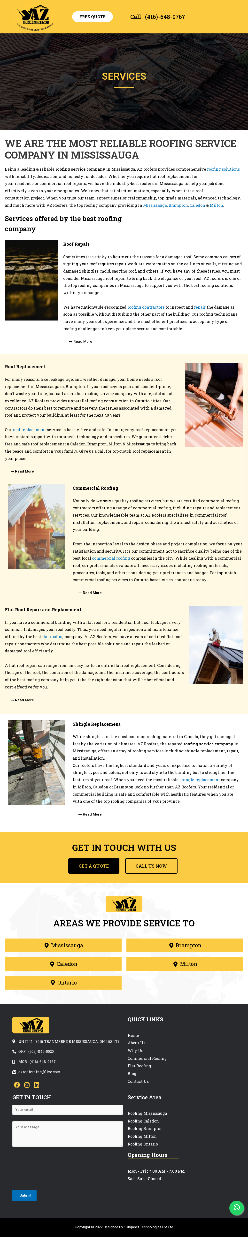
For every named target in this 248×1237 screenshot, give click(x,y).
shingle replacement (199, 779)
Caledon (197, 205)
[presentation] (49, 1169)
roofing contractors (145, 307)
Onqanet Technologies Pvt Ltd (149, 1227)
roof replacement (29, 429)
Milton (216, 205)
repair (200, 307)
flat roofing (53, 636)
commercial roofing (111, 558)
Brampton (178, 205)
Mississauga (155, 205)
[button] (218, 17)
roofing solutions (223, 169)
